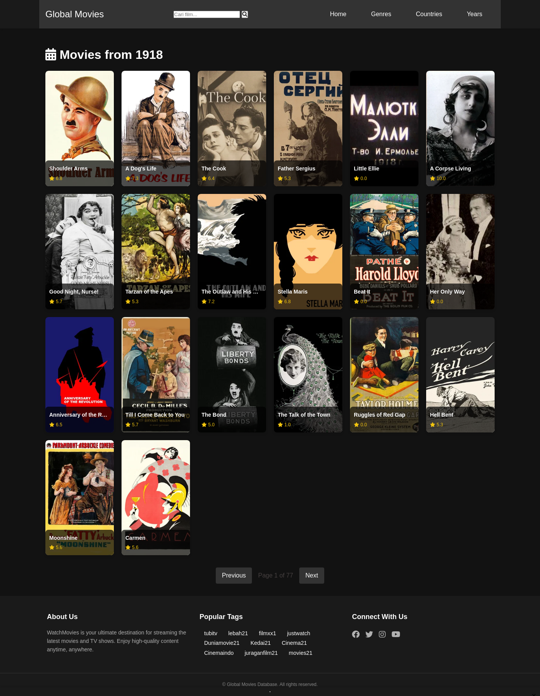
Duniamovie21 (222, 643)
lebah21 (238, 633)
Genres (381, 14)
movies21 (301, 653)
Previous (234, 575)
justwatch (298, 633)
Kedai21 (260, 643)
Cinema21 (294, 643)
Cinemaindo (219, 653)
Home (338, 14)
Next (311, 575)
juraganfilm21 (261, 653)
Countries (429, 14)
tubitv (210, 633)
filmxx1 (267, 633)
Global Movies (74, 14)
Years (474, 14)
